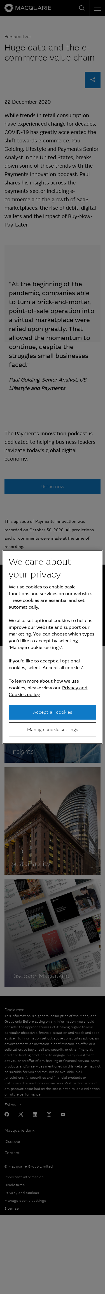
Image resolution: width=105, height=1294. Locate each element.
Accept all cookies (52, 712)
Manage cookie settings (52, 730)
